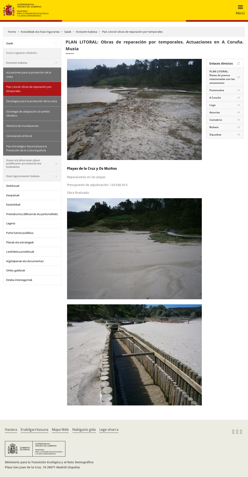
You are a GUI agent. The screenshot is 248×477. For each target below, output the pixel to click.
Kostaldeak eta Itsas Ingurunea (40, 32)
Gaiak (67, 32)
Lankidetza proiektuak (20, 251)
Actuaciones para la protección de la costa (28, 74)
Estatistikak (13, 204)
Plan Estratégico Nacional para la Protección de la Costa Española (26, 148)
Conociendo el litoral (19, 136)
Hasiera (11, 429)
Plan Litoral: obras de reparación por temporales (132, 32)
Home (12, 32)
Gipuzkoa (215, 134)
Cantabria (215, 120)
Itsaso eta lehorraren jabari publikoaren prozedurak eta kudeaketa (23, 163)
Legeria (10, 223)
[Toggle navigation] (239, 10)
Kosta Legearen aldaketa (21, 53)
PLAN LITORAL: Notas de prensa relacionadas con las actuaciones (222, 77)
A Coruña (215, 97)
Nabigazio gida (84, 429)
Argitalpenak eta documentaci (25, 261)
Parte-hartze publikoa (19, 233)
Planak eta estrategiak (20, 242)
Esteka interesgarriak (19, 280)
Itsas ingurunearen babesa (22, 176)
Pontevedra (216, 90)
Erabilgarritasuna (34, 429)
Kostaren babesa (86, 32)
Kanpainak (12, 195)
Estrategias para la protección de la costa (31, 101)
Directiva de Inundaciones (22, 126)
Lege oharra (109, 429)
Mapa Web (60, 429)
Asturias (214, 112)
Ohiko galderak (15, 270)
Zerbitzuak (12, 186)
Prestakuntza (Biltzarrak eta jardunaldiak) (32, 214)
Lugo (212, 105)
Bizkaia (213, 127)
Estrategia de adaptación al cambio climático (28, 114)
